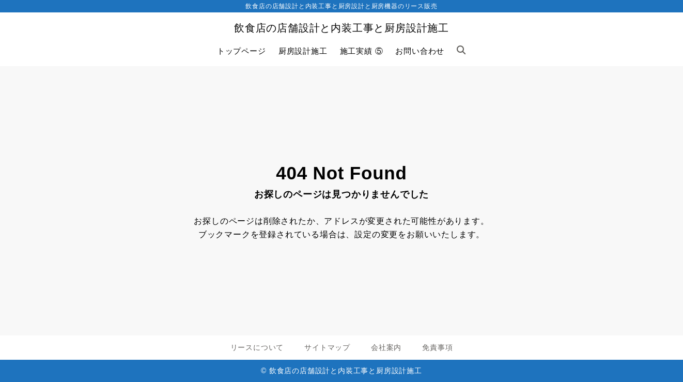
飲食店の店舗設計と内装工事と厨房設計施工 (341, 28)
